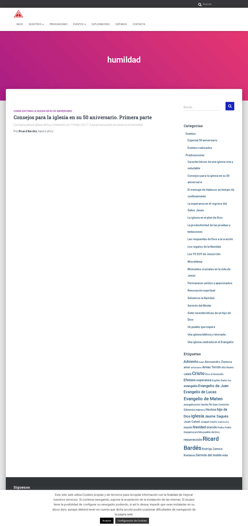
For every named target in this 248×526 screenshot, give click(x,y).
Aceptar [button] (106, 520)
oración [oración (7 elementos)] (211, 427)
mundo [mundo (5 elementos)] (188, 427)
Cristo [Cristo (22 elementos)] (198, 373)
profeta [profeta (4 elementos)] (199, 432)
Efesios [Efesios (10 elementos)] (190, 380)
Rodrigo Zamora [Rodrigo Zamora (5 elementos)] (212, 448)
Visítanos (121, 24)
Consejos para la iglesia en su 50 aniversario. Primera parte (83, 117)
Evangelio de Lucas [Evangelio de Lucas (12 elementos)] (200, 392)
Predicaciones (58, 24)
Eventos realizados (200, 147)
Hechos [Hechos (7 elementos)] (211, 409)
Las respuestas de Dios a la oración (210, 239)
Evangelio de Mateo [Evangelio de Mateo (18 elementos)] (203, 398)
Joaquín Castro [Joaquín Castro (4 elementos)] (209, 421)
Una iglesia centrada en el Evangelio (210, 342)
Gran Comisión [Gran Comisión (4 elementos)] (221, 404)
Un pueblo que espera (201, 327)
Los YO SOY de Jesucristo (204, 254)
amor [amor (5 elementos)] (187, 367)
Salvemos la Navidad (201, 298)
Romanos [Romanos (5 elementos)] (189, 455)
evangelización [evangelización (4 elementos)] (192, 404)
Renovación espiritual (201, 290)
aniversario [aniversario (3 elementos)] (196, 367)
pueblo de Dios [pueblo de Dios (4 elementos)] (211, 432)
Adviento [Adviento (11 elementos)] (191, 361)
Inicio (19, 24)
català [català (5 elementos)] (187, 374)
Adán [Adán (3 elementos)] (201, 362)
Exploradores (100, 24)
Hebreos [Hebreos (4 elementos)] (200, 409)
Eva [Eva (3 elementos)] (229, 380)
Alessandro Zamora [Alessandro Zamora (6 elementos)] (218, 362)
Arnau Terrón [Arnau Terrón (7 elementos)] (211, 367)
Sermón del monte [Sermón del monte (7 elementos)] (209, 455)
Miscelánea (195, 261)
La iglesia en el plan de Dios (205, 217)
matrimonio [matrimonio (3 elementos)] (223, 422)
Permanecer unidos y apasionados (210, 283)
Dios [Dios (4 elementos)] (207, 374)
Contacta (139, 24)
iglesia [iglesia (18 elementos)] (197, 415)
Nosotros (36, 24)
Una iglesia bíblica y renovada (207, 334)
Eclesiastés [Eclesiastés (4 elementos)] (217, 374)
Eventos (79, 24)
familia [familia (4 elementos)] (204, 404)
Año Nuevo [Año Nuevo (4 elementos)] (227, 367)
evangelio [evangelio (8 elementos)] (191, 386)
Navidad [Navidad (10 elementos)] (199, 427)
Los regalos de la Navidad (204, 246)
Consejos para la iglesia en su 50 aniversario (43, 111)
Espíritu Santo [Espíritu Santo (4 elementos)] (219, 380)
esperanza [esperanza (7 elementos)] (203, 380)
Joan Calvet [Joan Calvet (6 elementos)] (192, 421)
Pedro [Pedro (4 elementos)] (221, 427)
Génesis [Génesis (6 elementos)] (189, 409)
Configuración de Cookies (132, 520)
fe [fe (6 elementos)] (210, 404)
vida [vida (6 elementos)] (225, 455)
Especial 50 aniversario (202, 140)
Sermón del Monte (199, 305)
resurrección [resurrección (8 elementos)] (193, 439)
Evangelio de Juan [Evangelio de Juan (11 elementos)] (213, 386)
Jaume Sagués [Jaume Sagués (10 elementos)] (216, 416)
